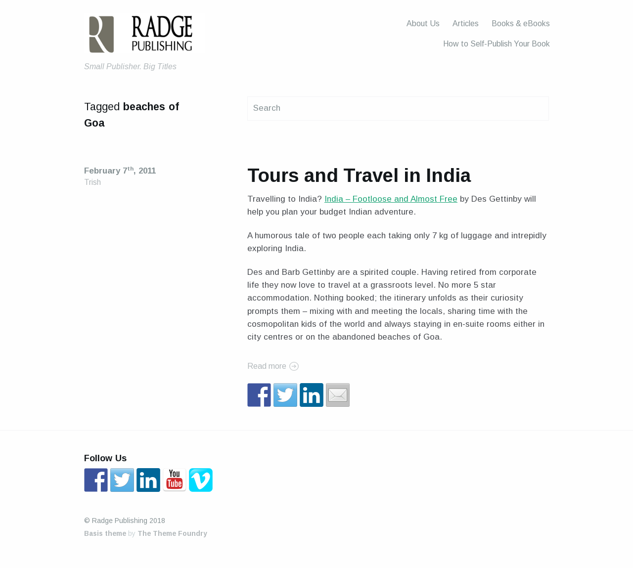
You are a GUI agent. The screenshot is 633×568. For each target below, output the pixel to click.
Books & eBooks (521, 23)
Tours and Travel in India (359, 175)
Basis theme (105, 533)
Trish (92, 182)
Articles (465, 23)
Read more (266, 366)
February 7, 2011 (120, 170)
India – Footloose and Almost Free (390, 199)
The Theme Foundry (172, 533)
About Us (423, 23)
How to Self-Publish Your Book (496, 44)
